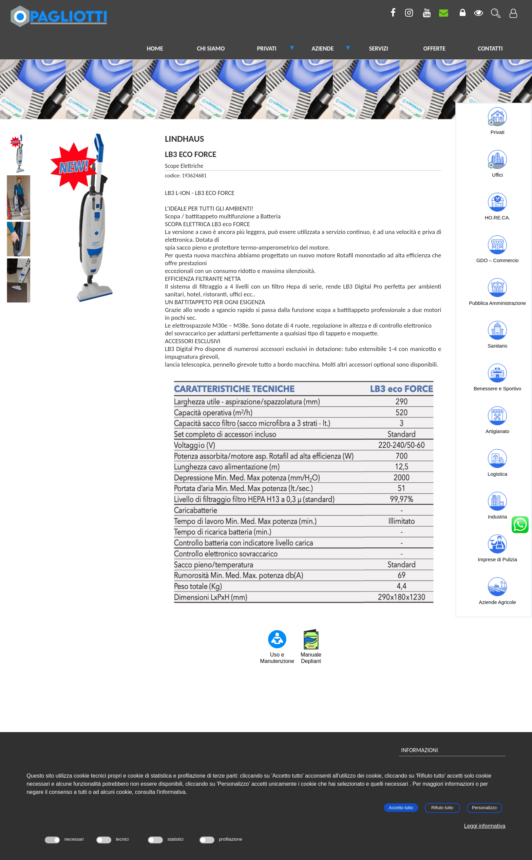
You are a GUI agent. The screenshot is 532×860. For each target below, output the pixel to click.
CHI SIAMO (211, 48)
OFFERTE (434, 48)
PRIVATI (266, 48)
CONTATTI (490, 48)
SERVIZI (378, 48)
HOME (155, 48)
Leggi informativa (485, 826)
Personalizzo (484, 807)
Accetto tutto (401, 807)
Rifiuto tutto (442, 807)
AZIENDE (322, 48)
